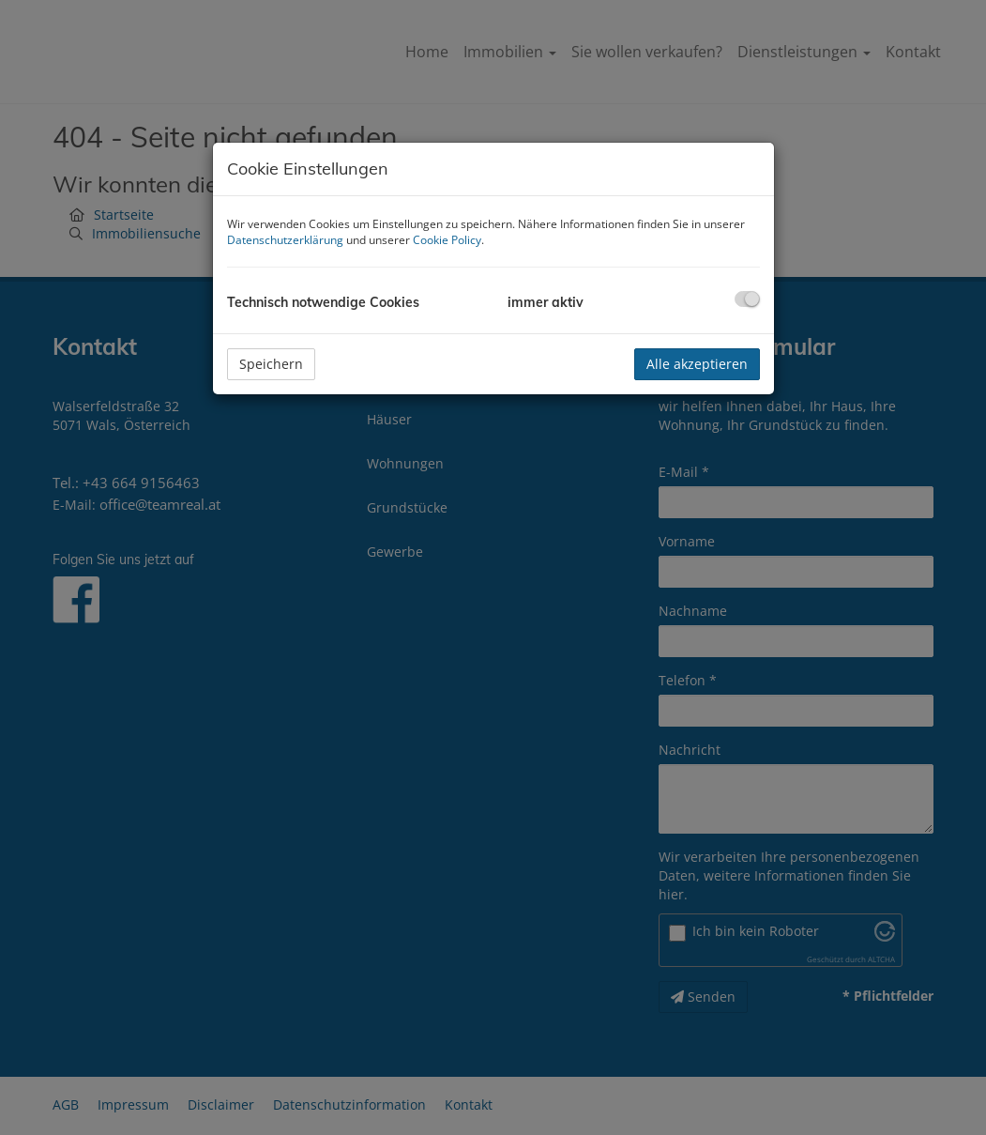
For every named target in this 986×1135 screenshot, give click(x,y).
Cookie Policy (447, 240)
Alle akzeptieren (697, 364)
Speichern (271, 364)
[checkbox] (747, 299)
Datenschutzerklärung (285, 240)
